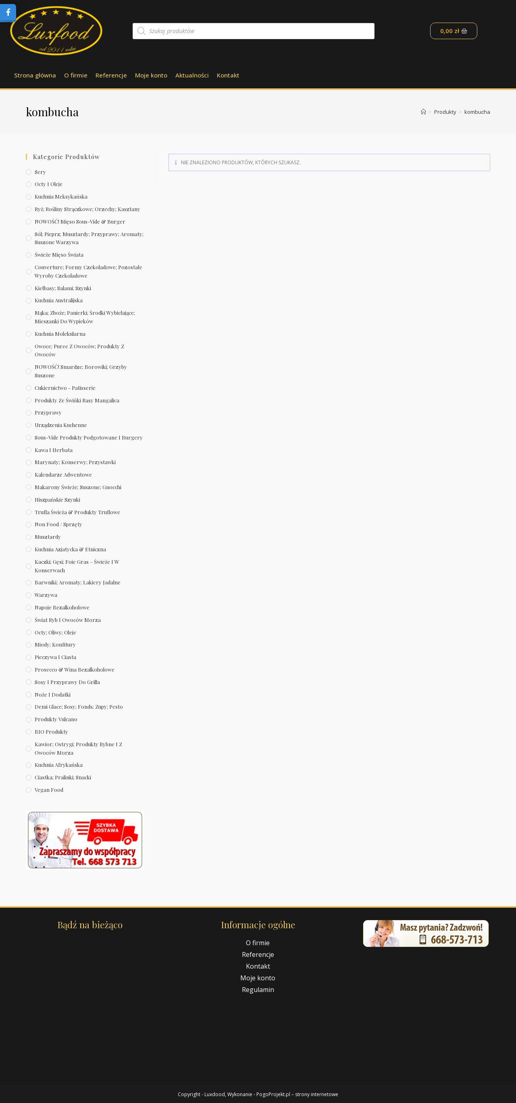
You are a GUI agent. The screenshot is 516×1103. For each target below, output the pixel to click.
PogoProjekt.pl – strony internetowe (297, 1094)
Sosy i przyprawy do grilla (67, 681)
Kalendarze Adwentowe (63, 474)
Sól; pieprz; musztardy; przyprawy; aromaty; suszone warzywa (89, 238)
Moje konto (151, 75)
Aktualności (192, 75)
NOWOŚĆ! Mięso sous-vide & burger (80, 221)
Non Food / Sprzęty (58, 524)
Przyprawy (48, 412)
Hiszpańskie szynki (57, 499)
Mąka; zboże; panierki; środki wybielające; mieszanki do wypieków (85, 316)
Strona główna (35, 75)
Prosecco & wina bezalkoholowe (74, 669)
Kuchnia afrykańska (59, 764)
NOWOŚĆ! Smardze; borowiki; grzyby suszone (81, 371)
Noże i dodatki (53, 694)
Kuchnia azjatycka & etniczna (70, 549)
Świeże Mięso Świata (59, 254)
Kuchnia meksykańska (61, 196)
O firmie (75, 75)
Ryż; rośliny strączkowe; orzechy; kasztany (87, 208)
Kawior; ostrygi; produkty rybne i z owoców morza (78, 748)
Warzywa (46, 594)
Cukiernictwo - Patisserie (65, 387)
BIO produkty (51, 731)
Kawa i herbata (54, 449)
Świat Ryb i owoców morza (68, 619)
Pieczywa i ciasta (55, 656)
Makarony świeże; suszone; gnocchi (78, 486)
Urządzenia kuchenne (61, 424)
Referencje (111, 75)
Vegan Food (49, 789)
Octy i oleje (48, 183)
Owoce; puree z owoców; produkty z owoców (79, 350)
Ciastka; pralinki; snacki (63, 777)
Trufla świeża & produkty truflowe (77, 512)
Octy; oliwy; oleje (55, 632)
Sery (40, 171)
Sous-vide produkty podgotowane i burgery (89, 437)
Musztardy (48, 536)
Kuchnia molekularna (60, 333)
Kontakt (228, 75)
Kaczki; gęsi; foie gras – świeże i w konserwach (77, 565)
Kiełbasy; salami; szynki (63, 288)
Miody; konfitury (55, 644)
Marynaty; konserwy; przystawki (75, 461)
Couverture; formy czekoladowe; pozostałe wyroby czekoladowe (88, 271)
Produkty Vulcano (56, 719)
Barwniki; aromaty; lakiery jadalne (78, 582)
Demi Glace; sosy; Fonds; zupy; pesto (79, 706)
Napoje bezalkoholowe (62, 607)
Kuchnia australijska (59, 300)
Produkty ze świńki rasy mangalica (77, 400)
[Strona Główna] (423, 111)
